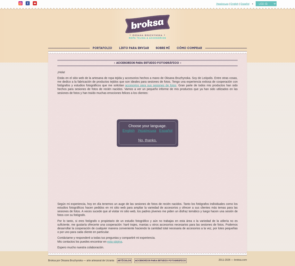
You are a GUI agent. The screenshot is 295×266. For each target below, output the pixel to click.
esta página (114, 241)
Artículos (124, 260)
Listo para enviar (134, 48)
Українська (222, 3)
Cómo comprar (189, 48)
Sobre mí (163, 48)
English (234, 3)
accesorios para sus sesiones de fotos (150, 85)
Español (245, 3)
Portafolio (102, 48)
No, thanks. (147, 140)
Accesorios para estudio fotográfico (160, 260)
